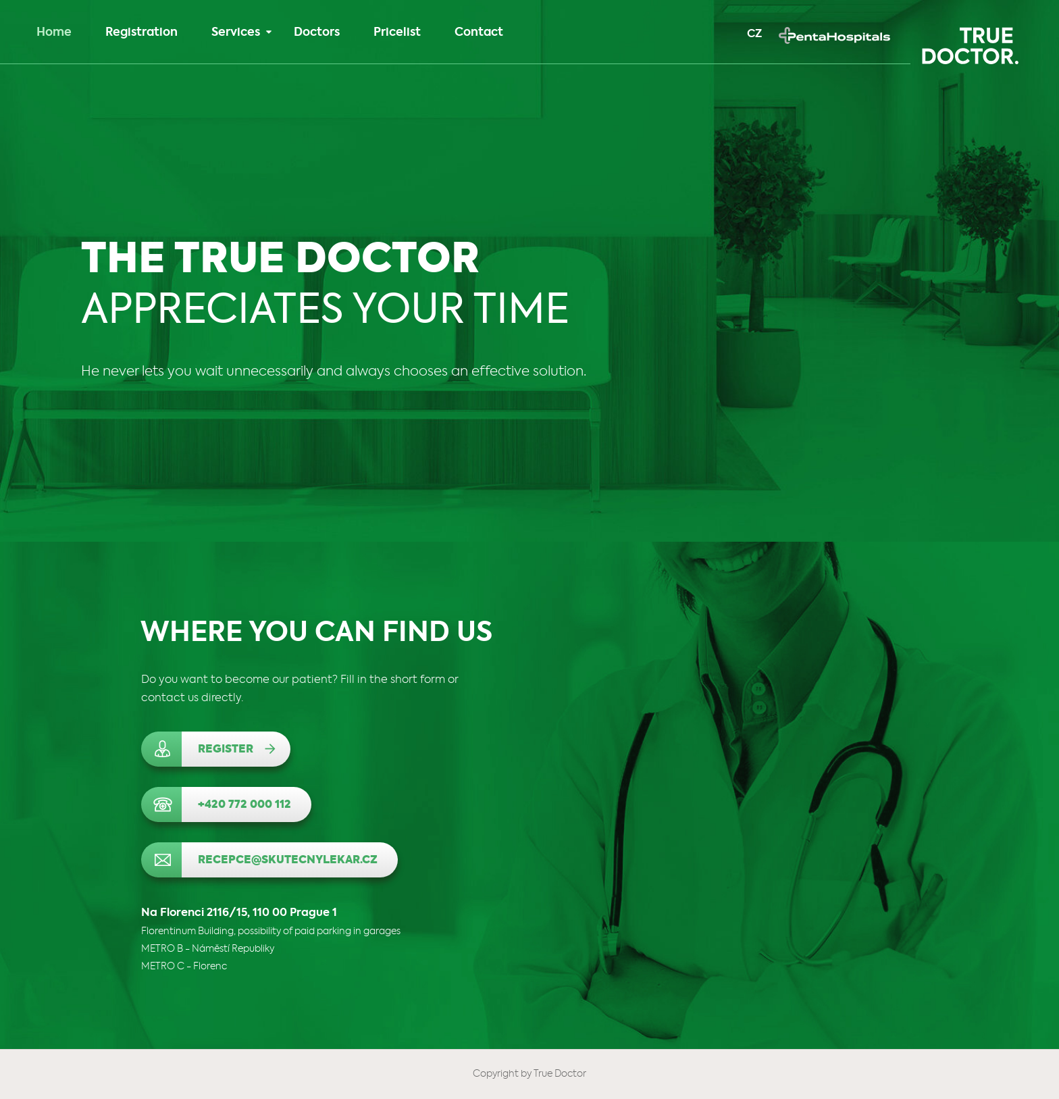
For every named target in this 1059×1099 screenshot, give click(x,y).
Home (54, 33)
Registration (141, 33)
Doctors (317, 33)
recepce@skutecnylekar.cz (288, 860)
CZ (754, 34)
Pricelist (397, 33)
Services (241, 33)
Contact (479, 33)
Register (225, 749)
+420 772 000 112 (244, 805)
